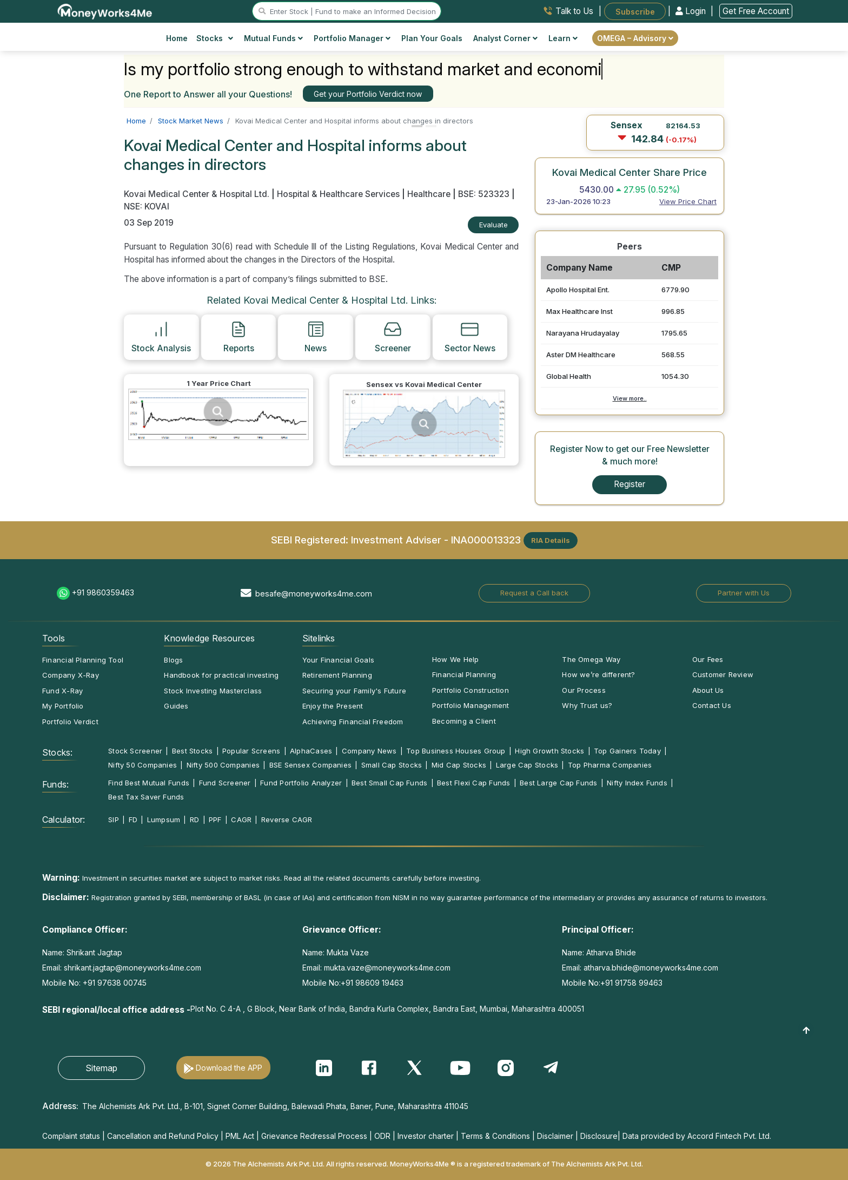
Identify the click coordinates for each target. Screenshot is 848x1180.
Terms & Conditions (495, 1135)
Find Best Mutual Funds (148, 782)
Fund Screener (225, 782)
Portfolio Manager (352, 38)
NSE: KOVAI (146, 206)
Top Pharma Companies (610, 765)
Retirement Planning (337, 675)
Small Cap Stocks (391, 765)
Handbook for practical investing (221, 675)
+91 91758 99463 (631, 982)
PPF (215, 819)
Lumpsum (164, 819)
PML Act (240, 1135)
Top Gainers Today (627, 750)
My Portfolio (63, 706)
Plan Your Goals (431, 38)
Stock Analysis (161, 336)
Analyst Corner (505, 38)
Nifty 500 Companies (223, 765)
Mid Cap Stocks (459, 765)
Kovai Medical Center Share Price (629, 172)
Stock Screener (135, 750)
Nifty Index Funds (637, 782)
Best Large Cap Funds (558, 782)
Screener (393, 336)
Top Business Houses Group (456, 750)
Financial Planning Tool (82, 659)
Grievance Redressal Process (314, 1135)
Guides (176, 706)
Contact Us (711, 705)
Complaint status (71, 1135)
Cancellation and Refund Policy (162, 1135)
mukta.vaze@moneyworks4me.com (387, 967)
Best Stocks (192, 750)
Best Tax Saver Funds (146, 796)
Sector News (470, 336)
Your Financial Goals (338, 659)
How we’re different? (598, 674)
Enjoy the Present (332, 706)
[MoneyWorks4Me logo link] (105, 10)
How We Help (455, 659)
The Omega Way (591, 659)
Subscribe (635, 11)
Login (691, 11)
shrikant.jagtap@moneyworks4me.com (132, 967)
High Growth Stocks (549, 750)
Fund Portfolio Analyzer (301, 782)
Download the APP (229, 1067)
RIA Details (550, 540)
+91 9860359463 (103, 592)
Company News (369, 750)
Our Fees (708, 659)
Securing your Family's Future (354, 690)
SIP (113, 819)
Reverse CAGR (287, 819)
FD (133, 819)
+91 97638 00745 (114, 982)
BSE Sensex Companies (310, 765)
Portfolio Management (470, 705)
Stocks (215, 38)
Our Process (583, 690)
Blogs (173, 659)
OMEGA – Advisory (635, 38)
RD (194, 819)
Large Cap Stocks (527, 765)
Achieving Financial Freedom (352, 721)
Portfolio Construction (470, 690)
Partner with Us (744, 592)
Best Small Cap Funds (389, 782)
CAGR (241, 819)
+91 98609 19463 (372, 982)
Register (629, 484)
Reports (238, 336)
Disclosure (599, 1135)
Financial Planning (464, 674)
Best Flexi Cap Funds (473, 782)
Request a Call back (534, 592)
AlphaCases (311, 750)
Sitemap (101, 1068)
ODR (382, 1135)
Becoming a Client (464, 721)
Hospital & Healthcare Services (338, 194)
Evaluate (493, 224)
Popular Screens (251, 750)
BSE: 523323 (483, 194)
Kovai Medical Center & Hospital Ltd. (197, 194)
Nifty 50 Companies (142, 765)
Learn (563, 38)
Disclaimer (555, 1135)
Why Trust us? (587, 705)
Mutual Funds (273, 38)
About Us (708, 690)
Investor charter (426, 1135)
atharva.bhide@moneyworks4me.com (651, 967)
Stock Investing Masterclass (213, 690)
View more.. (630, 398)
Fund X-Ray (62, 690)
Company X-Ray (70, 675)
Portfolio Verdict (70, 721)
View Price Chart (688, 201)
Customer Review (722, 674)
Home (177, 38)
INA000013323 (486, 539)
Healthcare (429, 194)
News (315, 336)
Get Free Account (756, 11)
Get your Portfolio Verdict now (368, 94)
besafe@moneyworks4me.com (313, 593)
